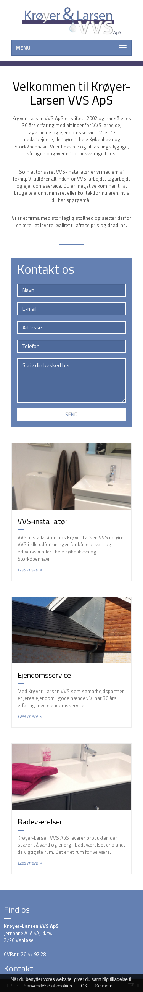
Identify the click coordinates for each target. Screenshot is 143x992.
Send (71, 414)
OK (84, 986)
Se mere (103, 986)
